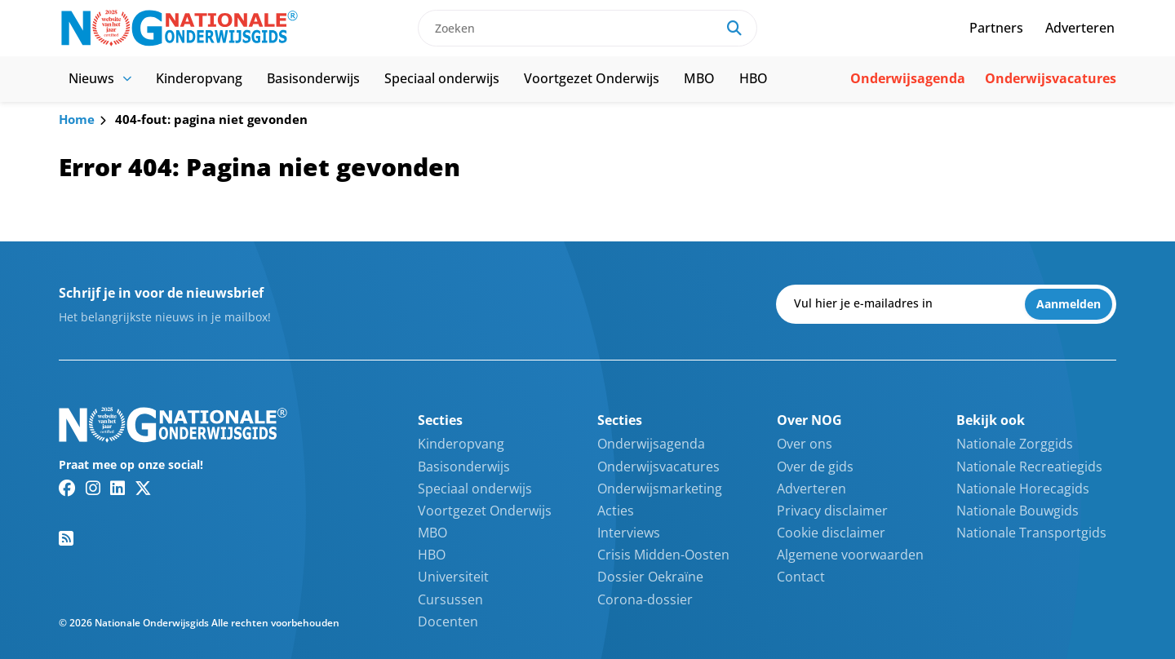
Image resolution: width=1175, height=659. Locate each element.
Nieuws (100, 78)
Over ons (804, 444)
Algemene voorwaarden (850, 555)
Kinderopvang (199, 78)
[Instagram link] (93, 487)
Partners (996, 28)
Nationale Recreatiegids (1029, 466)
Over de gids (815, 466)
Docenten (448, 621)
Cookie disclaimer (831, 533)
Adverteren (1080, 28)
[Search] (734, 28)
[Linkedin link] (117, 487)
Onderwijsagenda (907, 78)
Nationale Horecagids (1022, 489)
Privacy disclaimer (832, 511)
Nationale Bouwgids (1017, 511)
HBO (753, 78)
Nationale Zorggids (1014, 444)
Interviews (628, 533)
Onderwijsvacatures (1050, 78)
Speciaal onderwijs (441, 78)
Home (77, 119)
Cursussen (450, 599)
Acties (615, 511)
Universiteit (453, 577)
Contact (801, 577)
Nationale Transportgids (1031, 533)
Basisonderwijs (313, 78)
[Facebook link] (67, 487)
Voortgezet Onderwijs (591, 78)
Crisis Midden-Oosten (663, 555)
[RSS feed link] (66, 538)
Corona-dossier (645, 599)
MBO (699, 78)
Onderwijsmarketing (659, 489)
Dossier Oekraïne (650, 577)
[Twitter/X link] (143, 487)
